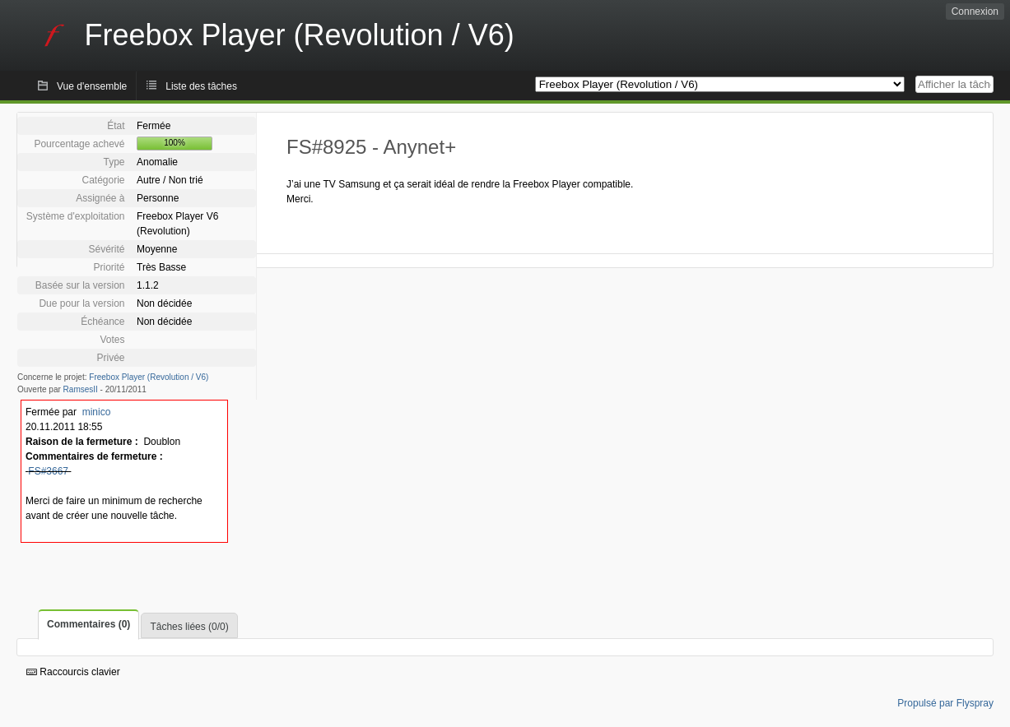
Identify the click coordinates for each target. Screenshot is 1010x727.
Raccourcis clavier (73, 672)
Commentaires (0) (88, 624)
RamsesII (80, 389)
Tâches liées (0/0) (189, 626)
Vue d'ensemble (92, 86)
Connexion (975, 11)
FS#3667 (48, 471)
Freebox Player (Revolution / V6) (148, 377)
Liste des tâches (201, 86)
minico (96, 412)
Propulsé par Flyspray (945, 703)
